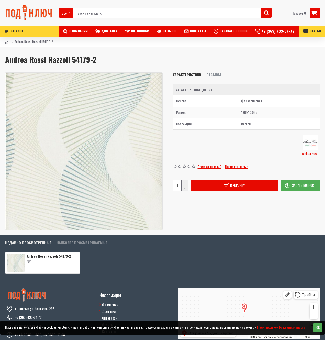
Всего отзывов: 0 (209, 166)
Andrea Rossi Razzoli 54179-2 (49, 256)
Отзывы (213, 74)
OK (318, 327)
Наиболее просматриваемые (82, 242)
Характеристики (187, 74)
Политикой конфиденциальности (281, 327)
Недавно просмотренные (28, 242)
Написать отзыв (236, 166)
